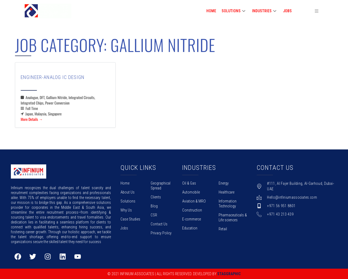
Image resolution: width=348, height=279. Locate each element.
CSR (154, 215)
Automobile (191, 192)
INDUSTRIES (265, 11)
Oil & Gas (189, 183)
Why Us (126, 210)
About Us (127, 192)
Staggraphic (229, 274)
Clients (156, 197)
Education (189, 228)
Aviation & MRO (194, 201)
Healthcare (226, 192)
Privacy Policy (161, 233)
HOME (211, 11)
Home (124, 183)
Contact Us (159, 224)
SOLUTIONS (234, 11)
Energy (224, 183)
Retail (223, 229)
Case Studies (130, 219)
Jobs (287, 11)
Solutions (127, 201)
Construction (192, 210)
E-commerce (191, 219)
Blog (154, 206)
